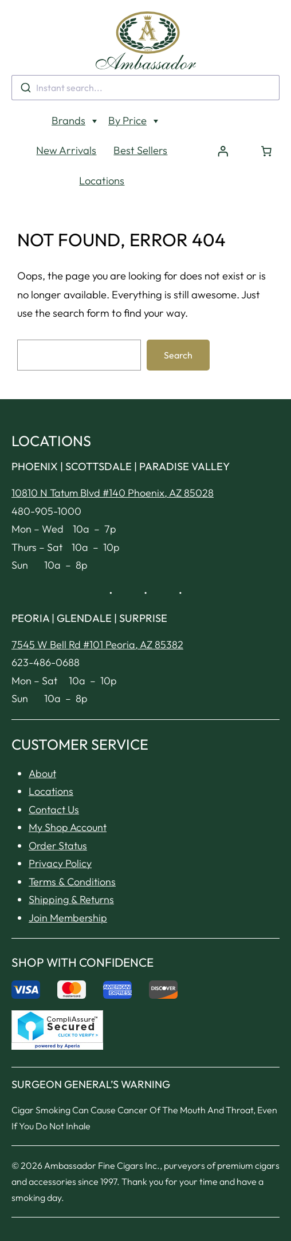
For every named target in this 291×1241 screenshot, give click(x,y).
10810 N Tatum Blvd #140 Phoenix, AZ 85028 (112, 467)
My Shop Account (68, 802)
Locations (101, 155)
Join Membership (68, 892)
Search (178, 330)
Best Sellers (140, 125)
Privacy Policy (60, 838)
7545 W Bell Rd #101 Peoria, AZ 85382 (97, 619)
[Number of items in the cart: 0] (266, 126)
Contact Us (54, 784)
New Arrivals (66, 125)
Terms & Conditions (72, 856)
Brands (68, 95)
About (42, 748)
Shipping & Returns (71, 874)
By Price (127, 95)
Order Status (58, 820)
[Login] (223, 126)
